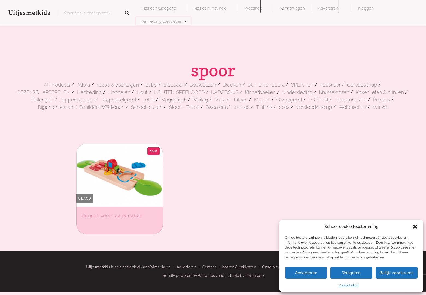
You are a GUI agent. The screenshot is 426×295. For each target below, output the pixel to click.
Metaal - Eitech (231, 100)
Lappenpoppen (77, 100)
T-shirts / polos (273, 107)
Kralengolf (42, 100)
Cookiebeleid (348, 285)
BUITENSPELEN (265, 85)
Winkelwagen (292, 8)
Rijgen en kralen (55, 107)
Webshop (253, 8)
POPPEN (318, 100)
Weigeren (351, 272)
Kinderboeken (260, 92)
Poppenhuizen (350, 100)
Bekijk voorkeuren (397, 272)
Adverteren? (329, 8)
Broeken (232, 85)
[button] (415, 226)
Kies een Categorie (159, 8)
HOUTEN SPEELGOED (179, 92)
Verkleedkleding (314, 107)
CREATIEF (302, 85)
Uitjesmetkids (29, 13)
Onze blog (271, 267)
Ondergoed (289, 100)
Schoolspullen (146, 107)
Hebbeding (89, 92)
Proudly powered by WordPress (189, 275)
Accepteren (306, 272)
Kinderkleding (297, 92)
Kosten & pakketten (239, 267)
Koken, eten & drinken (380, 92)
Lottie (148, 100)
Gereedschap (362, 85)
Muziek (262, 100)
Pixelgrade (254, 275)
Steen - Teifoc (184, 107)
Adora (83, 85)
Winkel (380, 107)
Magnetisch (174, 100)
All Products (57, 85)
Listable (232, 275)
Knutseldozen (334, 92)
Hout (142, 92)
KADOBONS (224, 92)
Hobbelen (119, 92)
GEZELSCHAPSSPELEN (43, 92)
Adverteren (186, 267)
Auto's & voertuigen (118, 85)
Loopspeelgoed (118, 100)
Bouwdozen (203, 85)
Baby (151, 85)
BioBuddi (173, 85)
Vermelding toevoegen (162, 21)
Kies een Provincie (210, 8)
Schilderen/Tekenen (102, 107)
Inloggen (365, 8)
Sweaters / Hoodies (227, 107)
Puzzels (381, 100)
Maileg (200, 100)
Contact (209, 267)
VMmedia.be (159, 267)
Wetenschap (352, 107)
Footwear (330, 85)
